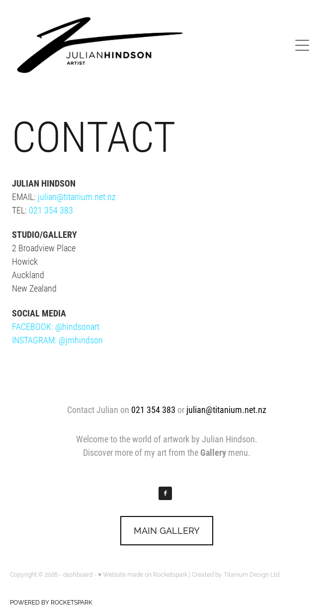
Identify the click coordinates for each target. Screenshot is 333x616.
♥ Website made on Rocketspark (142, 574)
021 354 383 (51, 210)
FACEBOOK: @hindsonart (55, 326)
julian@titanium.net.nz (77, 197)
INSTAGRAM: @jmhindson (57, 340)
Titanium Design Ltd (251, 574)
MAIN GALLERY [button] (167, 530)
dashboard (77, 574)
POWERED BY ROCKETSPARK (51, 602)
